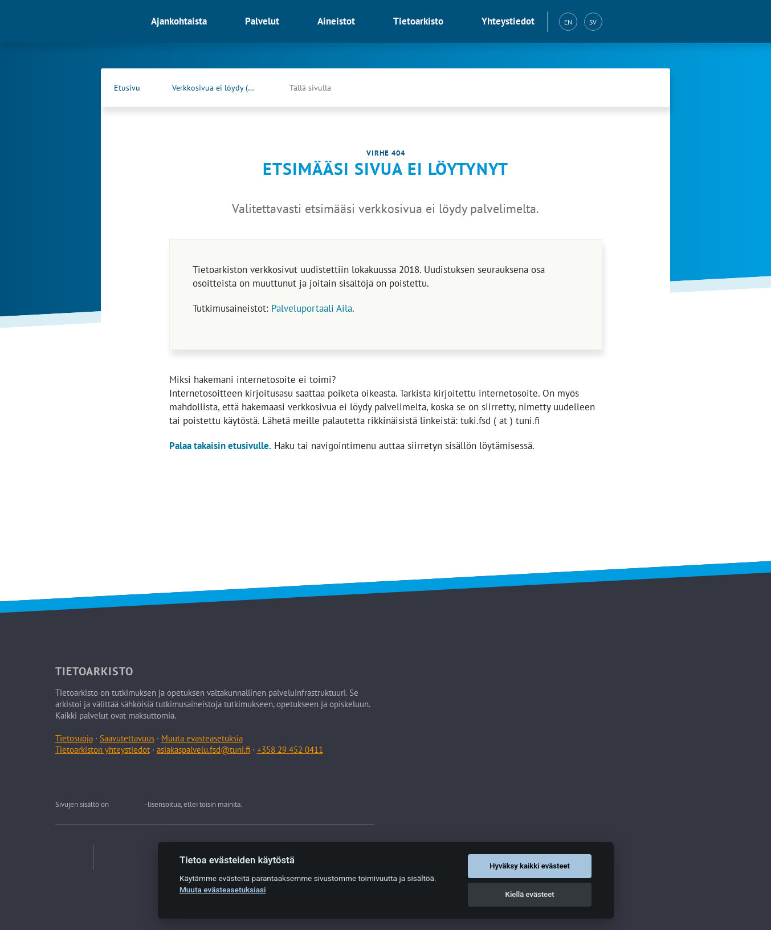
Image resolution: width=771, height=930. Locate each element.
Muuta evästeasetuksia (202, 738)
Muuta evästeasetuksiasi (223, 889)
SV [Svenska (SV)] (593, 22)
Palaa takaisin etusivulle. (220, 445)
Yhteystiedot (508, 21)
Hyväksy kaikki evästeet (529, 866)
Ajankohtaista (179, 21)
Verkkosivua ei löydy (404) (218, 88)
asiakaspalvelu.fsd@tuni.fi (203, 749)
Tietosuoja (74, 738)
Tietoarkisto (418, 21)
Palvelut (262, 21)
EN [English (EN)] (568, 22)
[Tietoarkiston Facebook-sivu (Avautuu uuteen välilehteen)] (622, 88)
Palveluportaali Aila (311, 308)
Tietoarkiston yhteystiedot (102, 749)
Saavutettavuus (127, 738)
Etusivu (127, 88)
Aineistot (336, 21)
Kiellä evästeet (529, 894)
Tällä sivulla (310, 88)
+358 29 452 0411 (290, 749)
